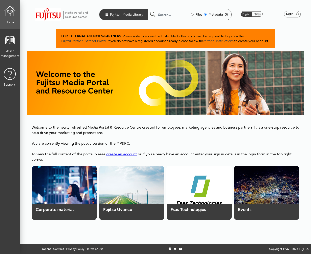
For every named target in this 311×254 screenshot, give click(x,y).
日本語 (257, 14)
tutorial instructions (218, 41)
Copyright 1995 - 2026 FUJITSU (289, 249)
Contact (58, 249)
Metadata (218, 14)
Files (199, 14)
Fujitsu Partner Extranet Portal (83, 41)
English (246, 14)
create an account (121, 154)
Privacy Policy (75, 249)
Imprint (46, 249)
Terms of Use (95, 249)
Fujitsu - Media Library (126, 14)
